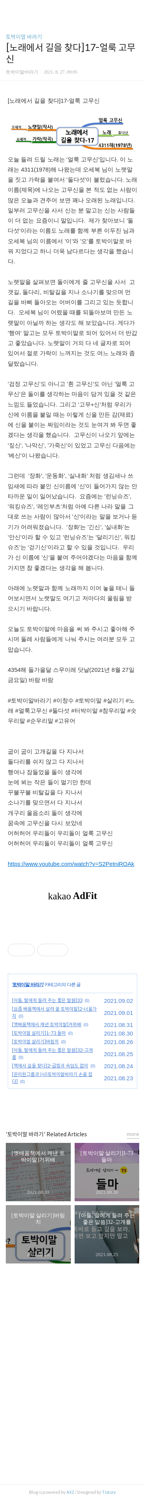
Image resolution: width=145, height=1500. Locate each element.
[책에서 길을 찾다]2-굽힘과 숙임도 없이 (50, 1066)
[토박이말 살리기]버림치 (35, 1041)
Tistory (109, 1492)
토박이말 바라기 (24, 36)
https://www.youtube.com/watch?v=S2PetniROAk (71, 863)
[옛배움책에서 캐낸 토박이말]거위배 (46, 1024)
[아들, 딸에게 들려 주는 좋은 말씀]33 (47, 1000)
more (133, 1134)
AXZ (70, 1492)
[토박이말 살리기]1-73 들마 (39, 1033)
